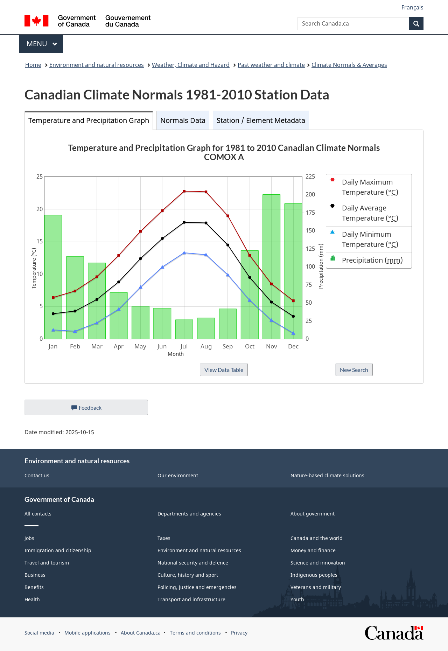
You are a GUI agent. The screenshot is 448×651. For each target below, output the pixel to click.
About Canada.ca (141, 632)
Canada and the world (316, 538)
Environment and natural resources (96, 65)
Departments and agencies (189, 513)
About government (312, 513)
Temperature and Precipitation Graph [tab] (88, 120)
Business (35, 575)
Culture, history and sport (188, 575)
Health (32, 599)
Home (33, 65)
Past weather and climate (271, 65)
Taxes (164, 538)
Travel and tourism (46, 562)
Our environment (178, 475)
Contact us (36, 475)
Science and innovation (317, 562)
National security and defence (193, 562)
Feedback (93, 409)
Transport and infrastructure (191, 599)
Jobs (29, 538)
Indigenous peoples (313, 575)
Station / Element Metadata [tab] (261, 120)
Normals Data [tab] (182, 120)
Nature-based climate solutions (327, 475)
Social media (39, 632)
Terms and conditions (195, 632)
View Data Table (224, 370)
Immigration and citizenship (57, 550)
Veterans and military (315, 587)
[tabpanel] (224, 257)
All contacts (37, 513)
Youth (297, 599)
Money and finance (313, 550)
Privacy (239, 632)
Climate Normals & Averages (349, 65)
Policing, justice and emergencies (197, 587)
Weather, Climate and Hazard (191, 65)
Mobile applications (87, 632)
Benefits (34, 587)
